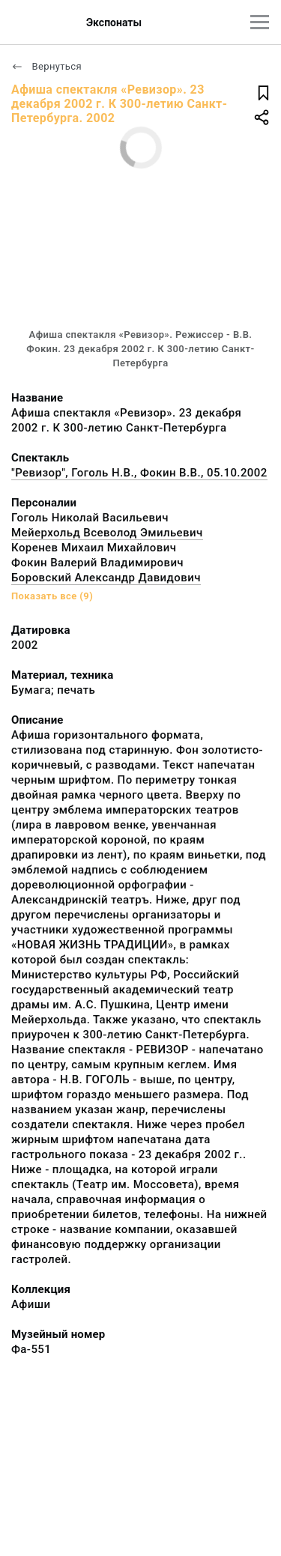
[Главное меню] (260, 22)
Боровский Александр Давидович (106, 577)
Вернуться (46, 66)
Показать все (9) (52, 596)
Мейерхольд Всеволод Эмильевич (107, 532)
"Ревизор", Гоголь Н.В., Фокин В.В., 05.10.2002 (139, 472)
